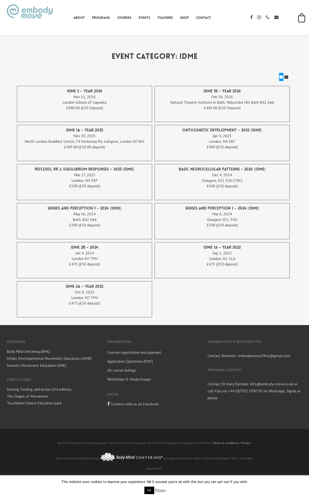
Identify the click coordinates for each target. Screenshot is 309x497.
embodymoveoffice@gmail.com (264, 355)
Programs (100, 17)
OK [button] (149, 490)
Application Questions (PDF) (130, 361)
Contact (203, 17)
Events (144, 17)
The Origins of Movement (28, 396)
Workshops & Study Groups (129, 378)
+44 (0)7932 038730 (245, 390)
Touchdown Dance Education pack (34, 403)
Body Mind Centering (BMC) (28, 351)
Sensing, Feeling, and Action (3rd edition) (39, 389)
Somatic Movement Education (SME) (36, 365)
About (78, 17)
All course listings (121, 370)
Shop (184, 17)
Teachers (164, 17)
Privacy (246, 443)
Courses (124, 17)
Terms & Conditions (226, 443)
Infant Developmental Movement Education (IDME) (49, 358)
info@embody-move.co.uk (271, 383)
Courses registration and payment (134, 352)
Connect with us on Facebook (133, 403)
